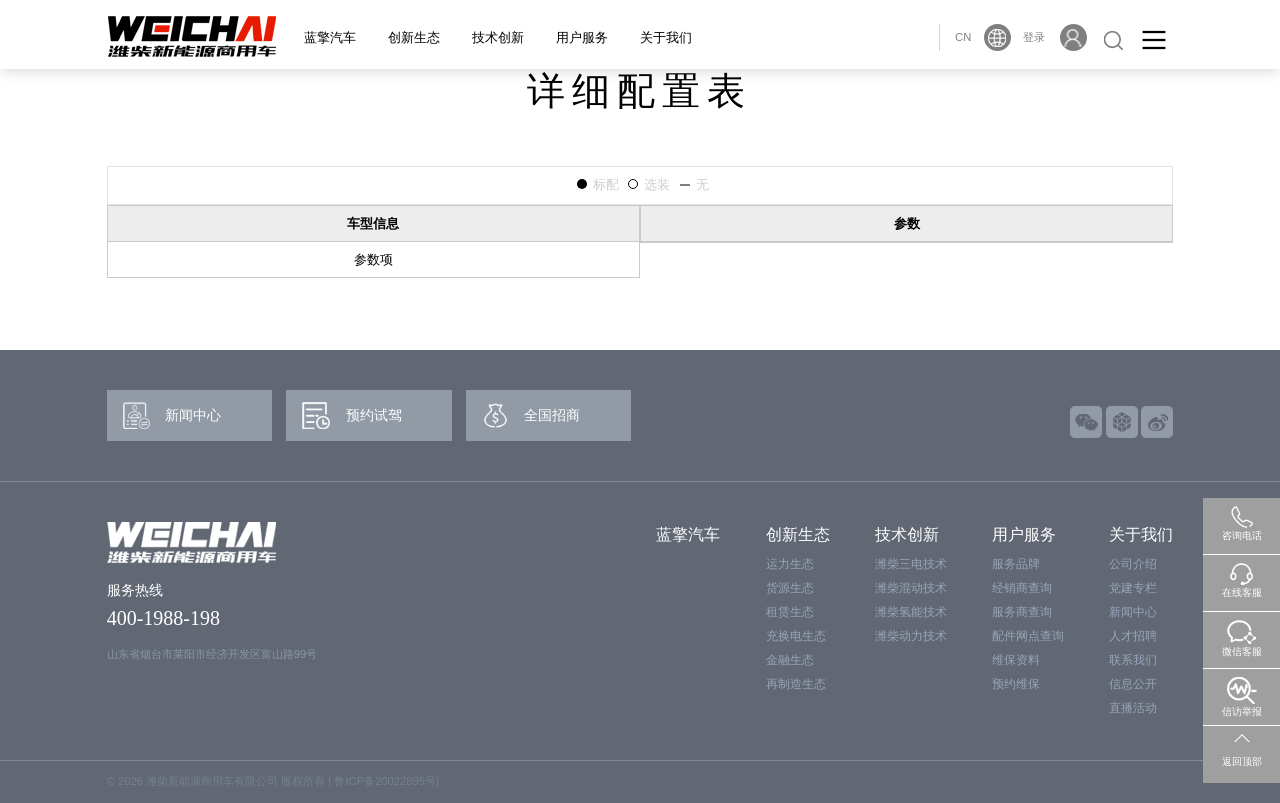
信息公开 (1133, 684)
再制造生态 (796, 684)
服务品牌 (1016, 564)
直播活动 (1133, 708)
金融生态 (790, 660)
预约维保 (1016, 684)
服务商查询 (1022, 612)
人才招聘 (1133, 636)
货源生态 (790, 588)
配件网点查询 (1028, 636)
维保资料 (1016, 660)
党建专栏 (1133, 588)
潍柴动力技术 (911, 636)
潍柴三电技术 (911, 564)
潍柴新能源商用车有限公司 (212, 781)
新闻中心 (1133, 612)
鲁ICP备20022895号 (384, 781)
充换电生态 (796, 636)
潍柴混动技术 (911, 588)
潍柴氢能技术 (911, 612)
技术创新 (498, 37)
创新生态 (414, 37)
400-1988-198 (163, 618)
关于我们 (666, 37)
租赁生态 (790, 612)
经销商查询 (1022, 588)
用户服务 (582, 37)
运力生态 (790, 564)
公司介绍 (1133, 564)
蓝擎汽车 (330, 37)
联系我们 (1133, 660)
